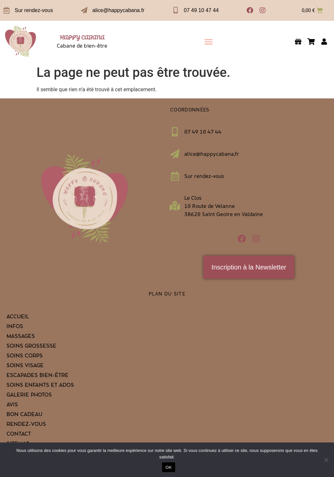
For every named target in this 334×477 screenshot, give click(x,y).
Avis (12, 405)
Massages (21, 337)
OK (168, 467)
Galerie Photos (29, 395)
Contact (19, 434)
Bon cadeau (24, 415)
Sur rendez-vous (34, 10)
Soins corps (25, 356)
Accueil (18, 317)
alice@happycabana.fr (118, 10)
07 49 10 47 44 (201, 10)
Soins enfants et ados (40, 386)
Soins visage (25, 366)
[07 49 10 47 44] (176, 10)
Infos (15, 327)
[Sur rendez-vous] (6, 10)
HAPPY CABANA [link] (82, 37)
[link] (20, 41)
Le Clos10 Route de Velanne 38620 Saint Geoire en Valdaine (223, 206)
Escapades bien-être (37, 376)
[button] (208, 41)
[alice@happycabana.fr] (84, 10)
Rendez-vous (26, 425)
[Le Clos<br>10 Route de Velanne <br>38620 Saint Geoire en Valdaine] (174, 205)
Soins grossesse (31, 346)
